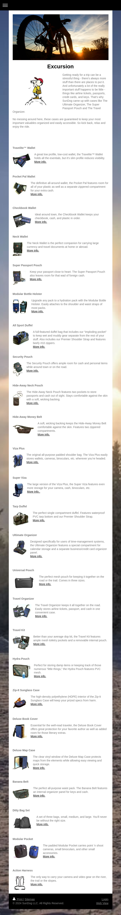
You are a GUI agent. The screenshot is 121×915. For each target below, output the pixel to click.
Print (18, 899)
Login (105, 899)
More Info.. (33, 491)
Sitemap (30, 899)
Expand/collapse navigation (60, 5)
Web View (102, 903)
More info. (40, 161)
